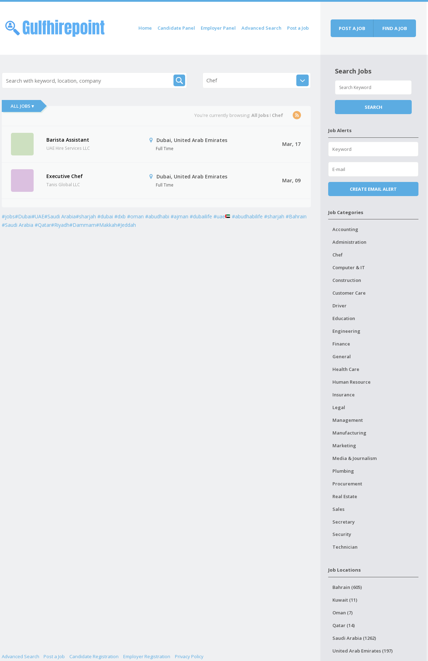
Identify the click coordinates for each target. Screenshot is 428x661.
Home (145, 28)
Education (343, 318)
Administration (349, 242)
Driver (339, 305)
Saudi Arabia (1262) (354, 638)
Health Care (345, 369)
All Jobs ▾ (22, 106)
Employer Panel (218, 28)
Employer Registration (146, 656)
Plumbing (343, 471)
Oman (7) (342, 612)
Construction (346, 280)
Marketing (344, 445)
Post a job (352, 28)
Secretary (343, 522)
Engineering (346, 331)
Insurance (343, 394)
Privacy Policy (189, 656)
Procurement (347, 483)
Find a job (394, 28)
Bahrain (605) (347, 587)
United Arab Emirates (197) (362, 651)
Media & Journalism (354, 458)
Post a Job (298, 28)
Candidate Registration (94, 656)
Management (347, 420)
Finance (341, 344)
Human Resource (351, 382)
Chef (337, 255)
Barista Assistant (67, 139)
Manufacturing (349, 433)
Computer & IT (348, 267)
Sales (338, 509)
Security (341, 534)
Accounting (345, 229)
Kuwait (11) (344, 600)
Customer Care (349, 293)
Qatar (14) (343, 625)
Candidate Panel (176, 28)
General (341, 356)
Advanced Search (261, 28)
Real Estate (344, 496)
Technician (345, 547)
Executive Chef (64, 176)
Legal (338, 407)
